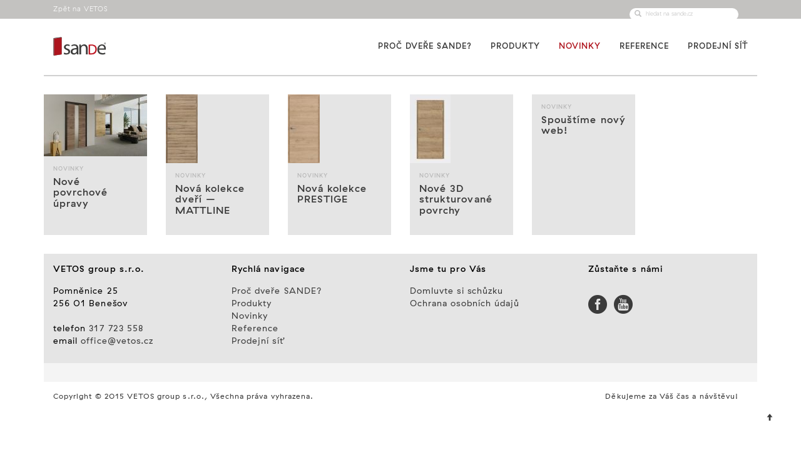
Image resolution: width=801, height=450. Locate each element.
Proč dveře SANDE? (425, 46)
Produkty (515, 46)
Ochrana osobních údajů (464, 303)
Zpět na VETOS (80, 9)
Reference (644, 46)
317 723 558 (116, 328)
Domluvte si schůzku (456, 291)
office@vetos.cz (117, 341)
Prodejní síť (718, 46)
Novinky (580, 46)
